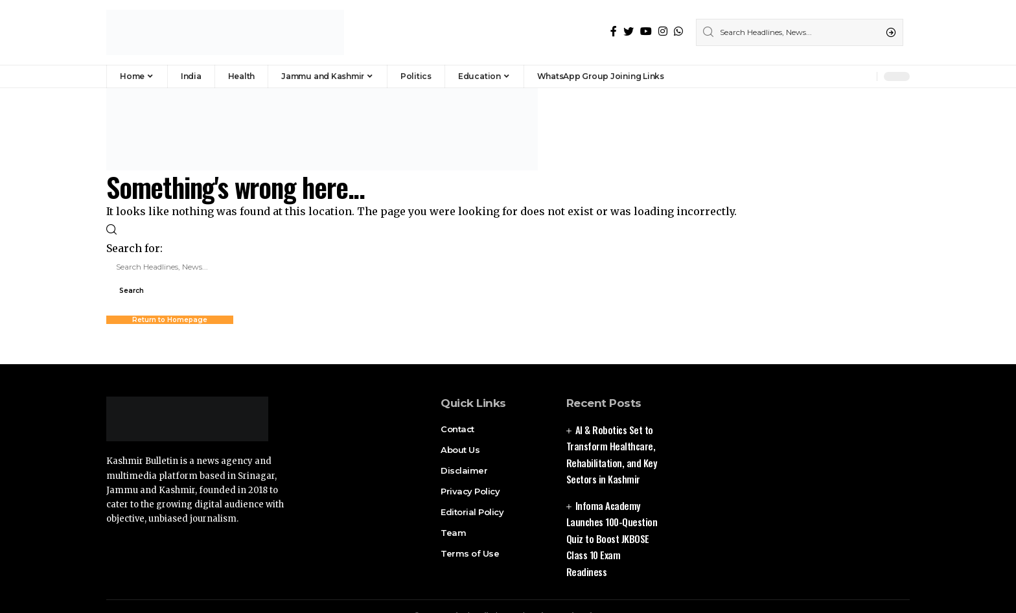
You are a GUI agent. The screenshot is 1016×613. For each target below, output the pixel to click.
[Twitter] (628, 31)
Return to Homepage (169, 320)
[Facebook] (613, 31)
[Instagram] (663, 31)
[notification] (863, 76)
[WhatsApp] (678, 31)
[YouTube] (646, 31)
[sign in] (845, 76)
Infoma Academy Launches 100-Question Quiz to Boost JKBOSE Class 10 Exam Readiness (612, 538)
